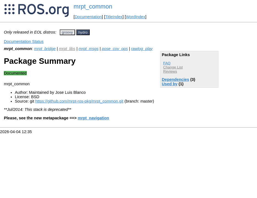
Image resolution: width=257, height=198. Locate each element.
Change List (173, 67)
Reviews (170, 71)
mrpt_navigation (93, 118)
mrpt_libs (67, 48)
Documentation (88, 17)
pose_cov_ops (115, 48)
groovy (67, 32)
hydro (83, 32)
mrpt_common (92, 6)
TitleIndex (113, 17)
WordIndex (135, 17)
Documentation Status (23, 41)
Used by (169, 84)
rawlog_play (141, 48)
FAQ (167, 63)
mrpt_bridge (45, 48)
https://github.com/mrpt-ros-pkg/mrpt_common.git (79, 101)
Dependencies (175, 79)
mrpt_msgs (89, 48)
